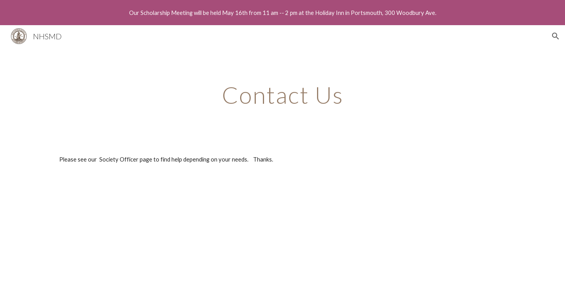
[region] (282, 12)
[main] (282, 95)
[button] (555, 36)
